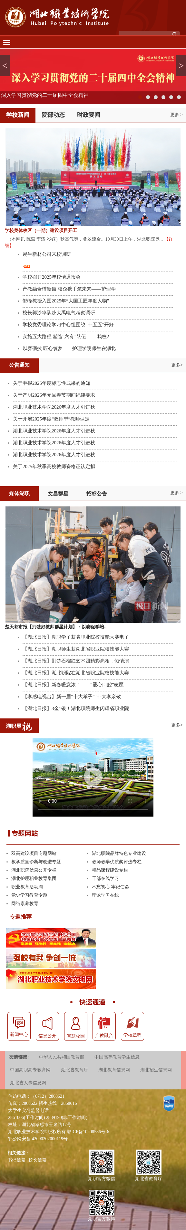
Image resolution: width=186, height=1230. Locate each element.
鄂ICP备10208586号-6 (88, 1131)
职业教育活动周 (27, 886)
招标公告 (96, 493)
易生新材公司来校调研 (47, 254)
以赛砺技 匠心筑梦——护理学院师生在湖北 (69, 348)
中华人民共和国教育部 (61, 1057)
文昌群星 (58, 493)
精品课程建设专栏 (110, 870)
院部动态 (53, 115)
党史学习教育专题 (29, 895)
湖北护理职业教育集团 (33, 878)
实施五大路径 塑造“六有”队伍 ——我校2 (66, 336)
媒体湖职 (19, 493)
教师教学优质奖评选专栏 (117, 861)
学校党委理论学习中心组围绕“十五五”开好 (68, 324)
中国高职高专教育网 (30, 1070)
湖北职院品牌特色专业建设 (119, 853)
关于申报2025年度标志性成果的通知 (51, 383)
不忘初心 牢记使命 (110, 886)
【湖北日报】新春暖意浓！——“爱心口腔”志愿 (73, 684)
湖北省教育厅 (74, 1070)
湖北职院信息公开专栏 (33, 870)
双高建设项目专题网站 (33, 853)
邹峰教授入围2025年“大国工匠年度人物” (66, 300)
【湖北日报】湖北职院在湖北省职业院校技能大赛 (76, 672)
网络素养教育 (24, 903)
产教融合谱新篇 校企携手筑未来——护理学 (69, 288)
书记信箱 (16, 1160)
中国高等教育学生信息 (117, 1057)
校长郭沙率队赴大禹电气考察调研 (59, 312)
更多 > (176, 114)
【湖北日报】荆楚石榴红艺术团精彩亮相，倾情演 (76, 660)
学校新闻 (17, 115)
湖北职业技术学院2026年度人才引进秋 (54, 407)
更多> (177, 365)
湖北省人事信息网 (28, 1082)
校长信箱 (37, 1160)
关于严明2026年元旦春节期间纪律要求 (54, 395)
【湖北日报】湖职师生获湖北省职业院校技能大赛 (76, 649)
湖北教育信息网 (114, 1070)
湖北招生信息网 (156, 1070)
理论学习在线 (105, 895)
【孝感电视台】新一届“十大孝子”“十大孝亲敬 (72, 696)
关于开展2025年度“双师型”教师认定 (51, 418)
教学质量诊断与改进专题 (36, 861)
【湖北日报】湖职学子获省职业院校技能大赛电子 (76, 637)
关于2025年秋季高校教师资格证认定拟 (54, 466)
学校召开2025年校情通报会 (52, 277)
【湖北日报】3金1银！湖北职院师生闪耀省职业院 (76, 708)
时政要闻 (88, 115)
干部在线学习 (105, 878)
